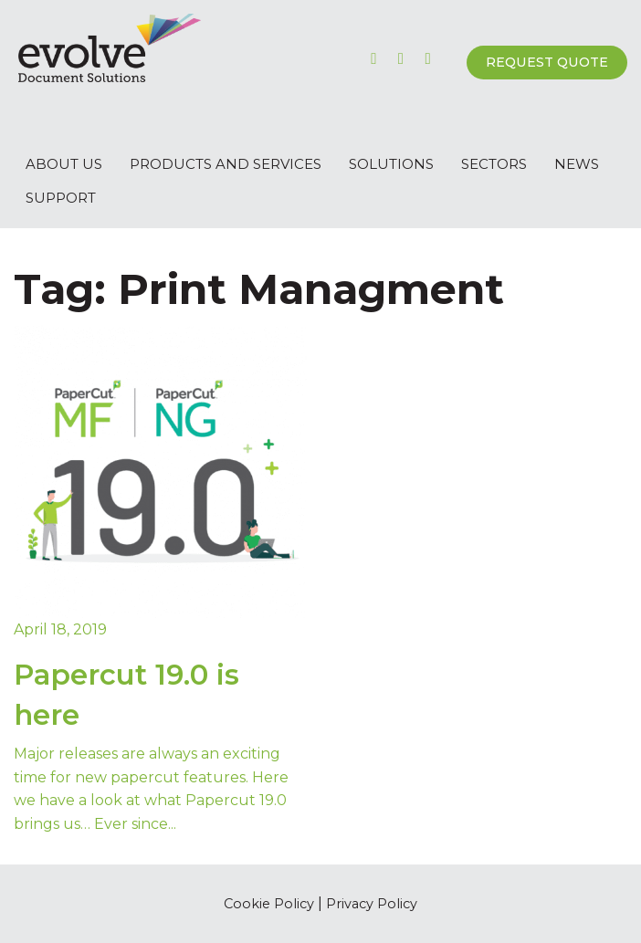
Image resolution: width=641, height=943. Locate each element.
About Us (64, 164)
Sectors (494, 164)
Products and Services (225, 164)
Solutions (391, 164)
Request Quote (547, 62)
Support (61, 197)
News (576, 164)
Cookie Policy (269, 904)
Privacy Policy (371, 904)
